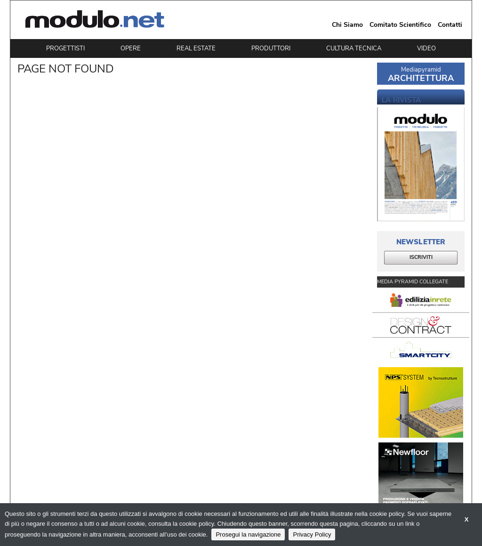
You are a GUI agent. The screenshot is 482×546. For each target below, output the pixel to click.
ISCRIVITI (421, 257)
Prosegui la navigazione (248, 534)
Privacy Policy (312, 534)
